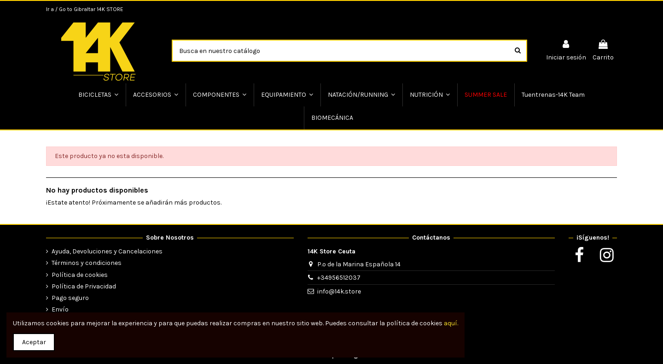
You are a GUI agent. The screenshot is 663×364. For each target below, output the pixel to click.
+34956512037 (339, 278)
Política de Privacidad (84, 286)
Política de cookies (80, 275)
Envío (60, 309)
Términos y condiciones (87, 263)
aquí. (451, 323)
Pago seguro (70, 298)
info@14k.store (339, 291)
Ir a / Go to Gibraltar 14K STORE (84, 9)
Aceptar (34, 342)
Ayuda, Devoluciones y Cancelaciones (107, 251)
